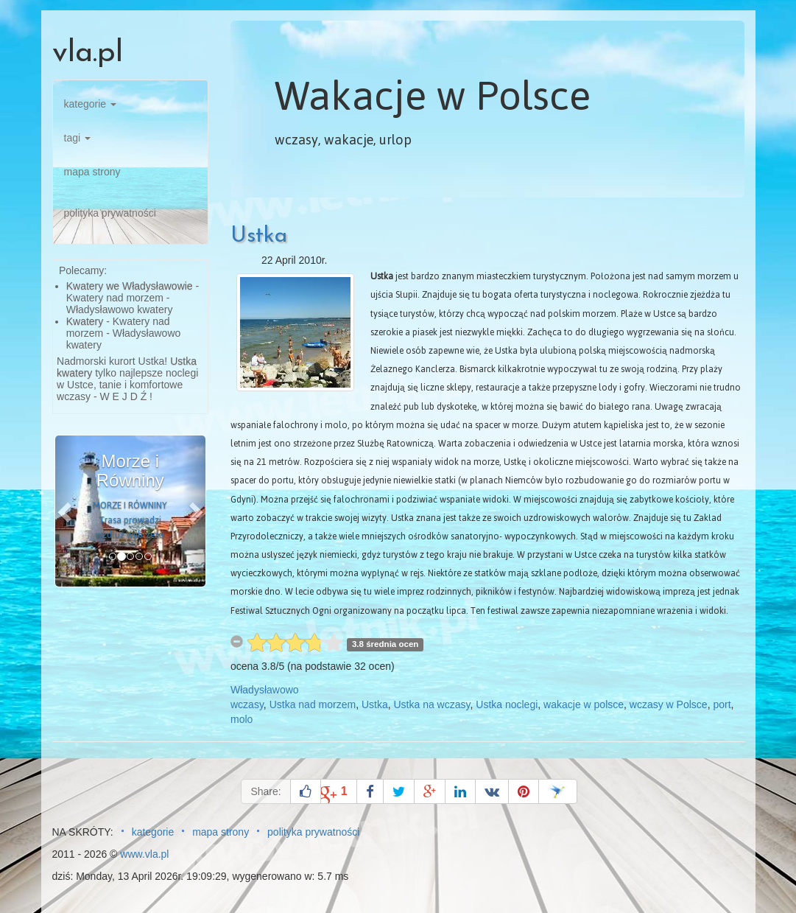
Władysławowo (264, 690)
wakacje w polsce (583, 704)
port (721, 704)
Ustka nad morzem (313, 704)
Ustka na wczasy (431, 704)
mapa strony (92, 172)
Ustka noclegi (507, 704)
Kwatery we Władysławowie (129, 286)
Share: (265, 791)
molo (241, 719)
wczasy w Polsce (669, 704)
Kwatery (85, 321)
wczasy (247, 704)
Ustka (258, 236)
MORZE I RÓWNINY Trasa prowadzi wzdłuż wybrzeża (130, 520)
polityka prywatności (110, 213)
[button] (66, 511)
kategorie (90, 104)
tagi (77, 138)
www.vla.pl (144, 854)
